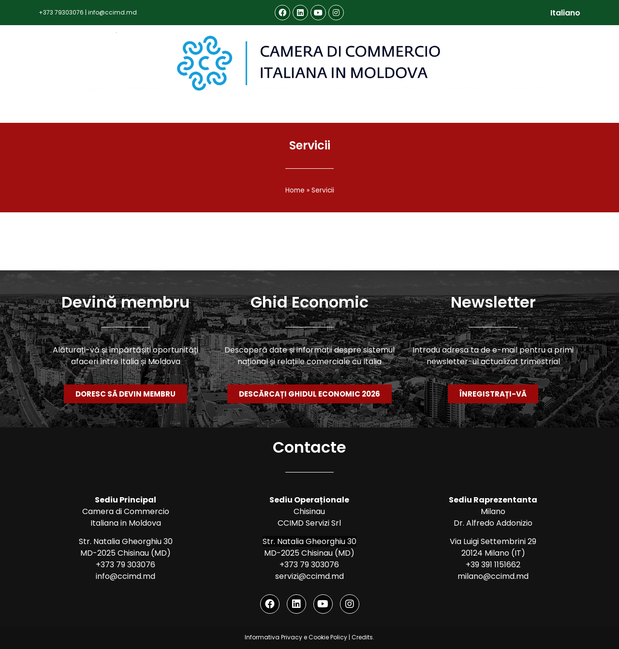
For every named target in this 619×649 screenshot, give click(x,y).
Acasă (89, 110)
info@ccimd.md (112, 12)
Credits (362, 637)
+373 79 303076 (125, 564)
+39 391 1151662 (493, 564)
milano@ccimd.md (493, 576)
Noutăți (464, 110)
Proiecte (405, 110)
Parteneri (277, 110)
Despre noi (149, 110)
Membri (214, 110)
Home (295, 190)
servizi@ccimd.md (309, 576)
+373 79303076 (61, 12)
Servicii (342, 110)
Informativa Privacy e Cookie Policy (296, 637)
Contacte (521, 110)
